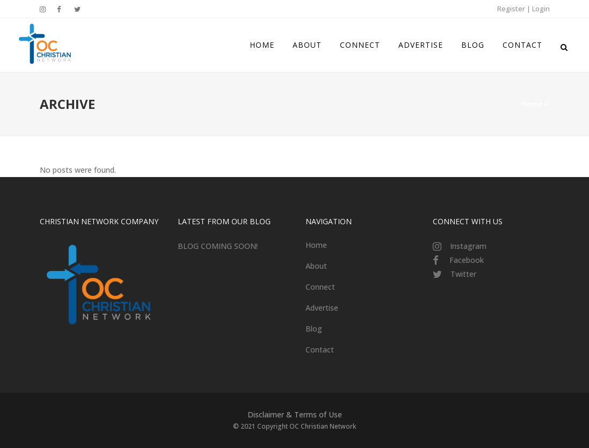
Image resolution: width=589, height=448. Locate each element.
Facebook (466, 260)
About (316, 266)
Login (541, 8)
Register (511, 8)
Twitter (463, 274)
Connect (320, 287)
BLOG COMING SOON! (218, 246)
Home (531, 103)
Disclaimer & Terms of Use (295, 414)
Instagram (468, 246)
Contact (320, 349)
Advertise (322, 308)
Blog (314, 329)
